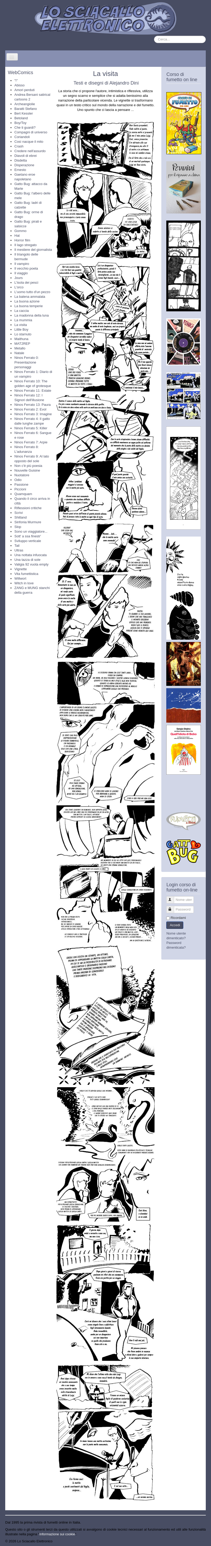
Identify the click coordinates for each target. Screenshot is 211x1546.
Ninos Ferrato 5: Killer (30, 428)
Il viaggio (21, 273)
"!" (16, 80)
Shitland (20, 517)
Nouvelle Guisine (27, 470)
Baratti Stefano (25, 109)
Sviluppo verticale (27, 541)
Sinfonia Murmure (27, 522)
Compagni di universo (30, 132)
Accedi (175, 925)
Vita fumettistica (26, 574)
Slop (17, 527)
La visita (20, 325)
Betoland (21, 118)
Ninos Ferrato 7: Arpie (30, 442)
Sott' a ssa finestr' (27, 536)
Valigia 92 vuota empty (31, 564)
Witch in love (24, 583)
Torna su (199, 1541)
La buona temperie (28, 306)
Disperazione (24, 165)
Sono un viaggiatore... (30, 531)
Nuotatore (21, 475)
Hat (17, 235)
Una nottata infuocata (30, 555)
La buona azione (26, 301)
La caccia (21, 311)
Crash (19, 146)
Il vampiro (21, 264)
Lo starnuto (22, 334)
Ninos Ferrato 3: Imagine (33, 414)
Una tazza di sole (27, 560)
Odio (17, 480)
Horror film (22, 240)
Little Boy (21, 329)
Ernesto (20, 170)
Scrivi (18, 513)
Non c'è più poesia (28, 466)
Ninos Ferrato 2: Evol (30, 409)
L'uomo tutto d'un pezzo (32, 292)
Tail (17, 546)
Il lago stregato (25, 245)
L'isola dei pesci (26, 282)
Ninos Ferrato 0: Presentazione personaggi (26, 362)
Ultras (18, 550)
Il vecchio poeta (26, 268)
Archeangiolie (24, 104)
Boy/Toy (20, 123)
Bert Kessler (23, 113)
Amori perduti (24, 90)
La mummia (23, 320)
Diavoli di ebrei (25, 156)
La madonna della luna (31, 315)
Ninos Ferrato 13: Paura (32, 405)
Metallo (19, 348)
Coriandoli (22, 137)
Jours (18, 278)
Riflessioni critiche (28, 508)
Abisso (19, 85)
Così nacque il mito (28, 142)
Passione (21, 484)
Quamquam (23, 494)
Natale (19, 353)
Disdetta (20, 160)
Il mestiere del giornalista (33, 250)
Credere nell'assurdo (30, 151)
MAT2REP (22, 344)
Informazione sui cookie (57, 1534)
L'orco (19, 287)
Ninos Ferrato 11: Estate (32, 391)
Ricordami (178, 918)
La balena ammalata (29, 297)
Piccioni (20, 489)
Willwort (20, 578)
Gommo (20, 231)
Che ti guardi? (25, 127)
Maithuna (21, 339)
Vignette (20, 569)
